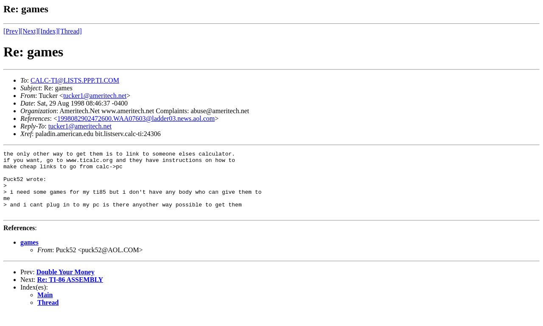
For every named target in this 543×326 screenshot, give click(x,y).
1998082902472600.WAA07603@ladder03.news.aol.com (136, 118)
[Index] (48, 31)
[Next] (29, 31)
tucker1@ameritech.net (94, 95)
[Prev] (11, 31)
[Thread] (70, 31)
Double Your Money (65, 284)
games (29, 255)
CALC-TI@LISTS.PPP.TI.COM (75, 80)
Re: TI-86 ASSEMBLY (70, 292)
